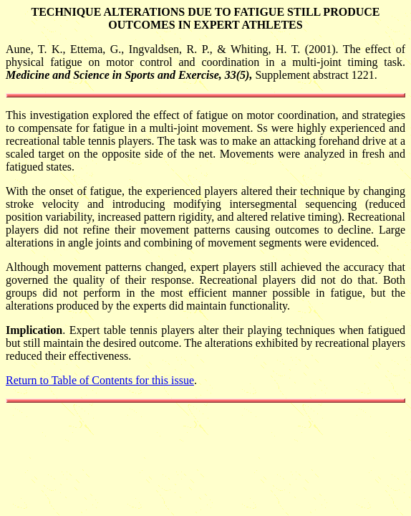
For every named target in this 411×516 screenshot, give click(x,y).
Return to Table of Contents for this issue (100, 380)
